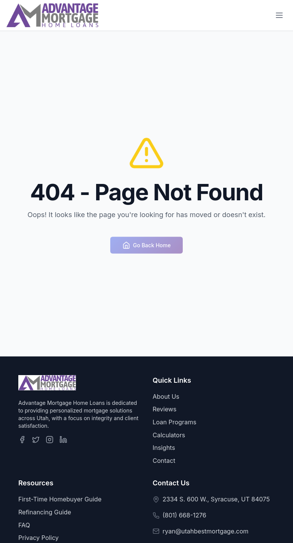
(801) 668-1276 (184, 515)
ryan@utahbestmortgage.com (205, 531)
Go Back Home (146, 246)
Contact (164, 460)
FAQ (24, 525)
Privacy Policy (38, 537)
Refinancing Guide (44, 512)
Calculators (169, 435)
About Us (166, 396)
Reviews (165, 409)
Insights (164, 447)
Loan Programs (174, 422)
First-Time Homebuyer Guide (59, 499)
